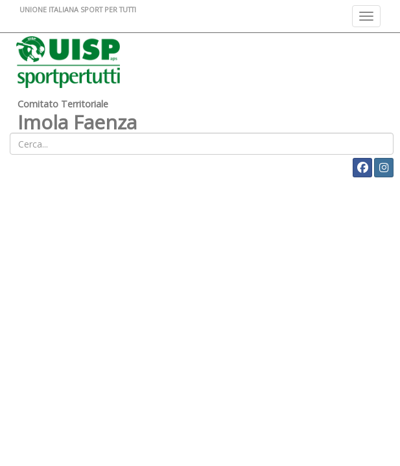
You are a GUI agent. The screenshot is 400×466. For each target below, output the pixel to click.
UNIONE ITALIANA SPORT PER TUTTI (77, 9)
